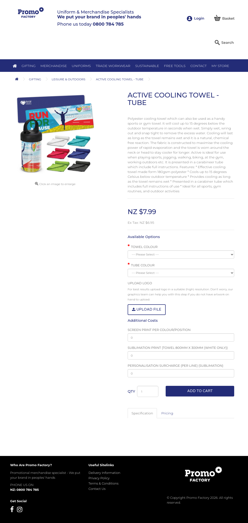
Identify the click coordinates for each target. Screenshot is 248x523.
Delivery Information (104, 473)
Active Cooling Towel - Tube (120, 79)
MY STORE (220, 66)
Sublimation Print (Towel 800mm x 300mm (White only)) (178, 348)
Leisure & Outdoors (68, 79)
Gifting (29, 66)
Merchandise (53, 66)
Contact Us (97, 489)
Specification (142, 413)
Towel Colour (144, 247)
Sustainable (147, 66)
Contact (198, 66)
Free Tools (175, 66)
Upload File (146, 309)
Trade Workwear (113, 66)
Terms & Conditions (103, 483)
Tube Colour (143, 265)
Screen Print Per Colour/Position (159, 330)
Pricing (167, 413)
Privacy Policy (98, 478)
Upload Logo (140, 283)
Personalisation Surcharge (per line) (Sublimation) (175, 365)
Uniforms (81, 66)
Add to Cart (200, 391)
